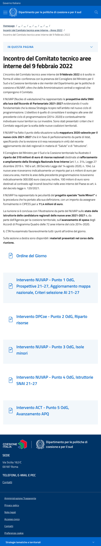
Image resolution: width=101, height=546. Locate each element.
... (19, 26)
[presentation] (96, 12)
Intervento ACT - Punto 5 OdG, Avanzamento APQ (42, 410)
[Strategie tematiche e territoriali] (50, 542)
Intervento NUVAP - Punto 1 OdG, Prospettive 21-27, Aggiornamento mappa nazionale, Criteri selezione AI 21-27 (53, 285)
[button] (13, 533)
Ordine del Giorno (31, 255)
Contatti (7, 482)
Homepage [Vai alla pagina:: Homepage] (9, 26)
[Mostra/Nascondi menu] (5, 12)
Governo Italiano (11, 3)
